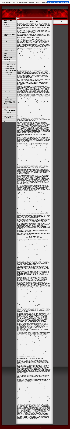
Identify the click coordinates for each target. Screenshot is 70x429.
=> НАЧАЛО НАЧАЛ (8, 72)
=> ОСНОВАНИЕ (7, 74)
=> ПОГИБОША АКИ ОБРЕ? (9, 64)
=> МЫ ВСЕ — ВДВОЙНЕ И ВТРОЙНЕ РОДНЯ (9, 117)
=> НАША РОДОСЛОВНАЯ (9, 110)
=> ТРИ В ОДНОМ (7, 114)
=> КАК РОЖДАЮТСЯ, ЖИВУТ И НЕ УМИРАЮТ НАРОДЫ (9, 62)
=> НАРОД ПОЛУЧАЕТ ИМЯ (10, 97)
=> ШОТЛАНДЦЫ (7, 78)
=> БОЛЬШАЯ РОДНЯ (8, 66)
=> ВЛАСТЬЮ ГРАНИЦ (8, 84)
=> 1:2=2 (5, 82)
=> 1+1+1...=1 (6, 76)
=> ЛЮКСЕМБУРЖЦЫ (8, 89)
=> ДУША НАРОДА (8, 99)
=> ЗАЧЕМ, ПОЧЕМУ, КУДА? (10, 101)
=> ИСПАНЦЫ (7, 80)
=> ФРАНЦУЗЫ (7, 87)
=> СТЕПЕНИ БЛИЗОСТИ (9, 68)
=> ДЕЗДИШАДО (7, 91)
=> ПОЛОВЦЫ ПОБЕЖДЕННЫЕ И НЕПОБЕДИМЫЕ (8, 106)
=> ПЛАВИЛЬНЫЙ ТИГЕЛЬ (9, 93)
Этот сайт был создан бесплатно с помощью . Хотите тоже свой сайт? (35, 2)
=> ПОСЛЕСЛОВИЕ (8, 119)
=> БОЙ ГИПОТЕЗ (7, 112)
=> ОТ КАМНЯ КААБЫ (8, 95)
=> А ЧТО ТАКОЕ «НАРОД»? (10, 70)
